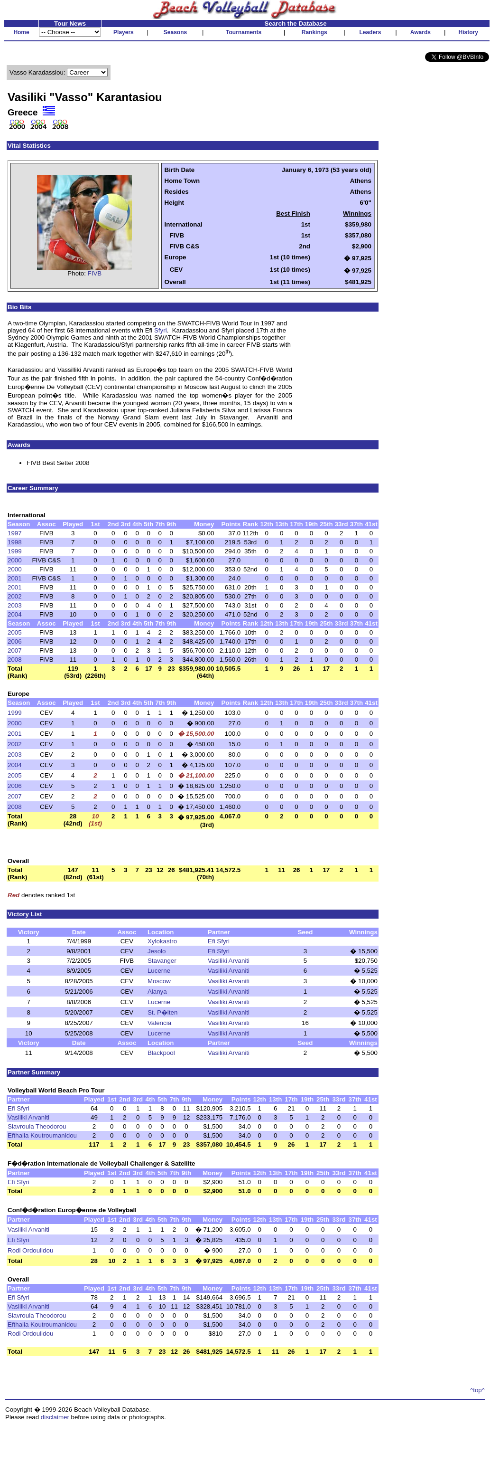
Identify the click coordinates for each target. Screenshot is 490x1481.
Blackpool (161, 1052)
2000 (15, 560)
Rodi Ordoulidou (30, 1250)
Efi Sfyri (219, 941)
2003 (15, 605)
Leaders (370, 32)
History (468, 32)
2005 (15, 632)
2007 (15, 650)
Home (21, 32)
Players (123, 32)
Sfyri (160, 330)
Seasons (175, 32)
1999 (15, 551)
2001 (15, 578)
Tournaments (243, 32)
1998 (15, 542)
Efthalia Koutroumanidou (42, 1135)
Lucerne (159, 970)
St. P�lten (162, 1012)
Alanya (157, 991)
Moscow (159, 981)
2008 (15, 659)
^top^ (477, 1390)
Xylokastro (162, 941)
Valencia (159, 1022)
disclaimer (55, 1417)
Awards (420, 32)
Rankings (314, 32)
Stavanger (162, 960)
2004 (15, 614)
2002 (15, 596)
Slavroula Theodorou (37, 1126)
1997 (15, 533)
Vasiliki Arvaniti (229, 960)
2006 (15, 641)
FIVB (95, 273)
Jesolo (157, 951)
